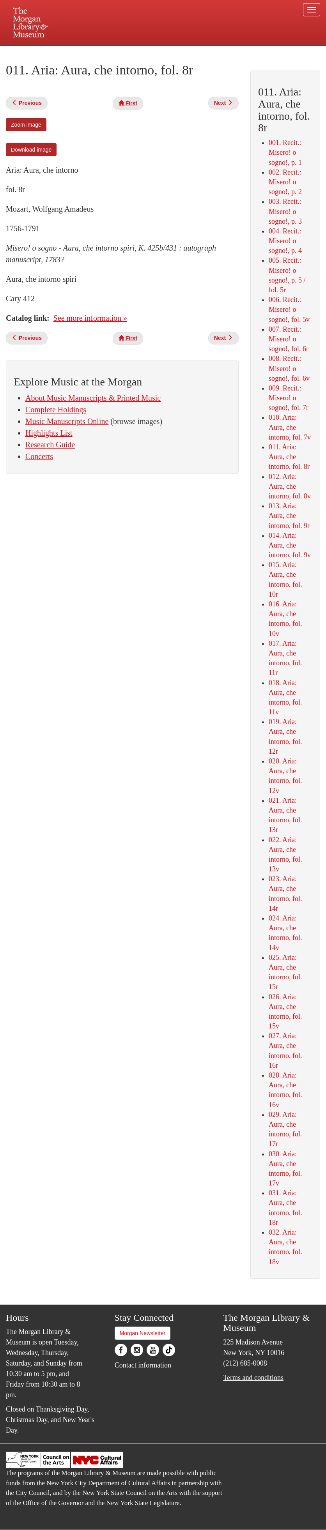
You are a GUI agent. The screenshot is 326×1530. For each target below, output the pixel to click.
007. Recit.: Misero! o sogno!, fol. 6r (288, 339)
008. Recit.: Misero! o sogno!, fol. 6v (289, 368)
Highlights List (49, 433)
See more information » (90, 318)
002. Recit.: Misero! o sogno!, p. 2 (285, 182)
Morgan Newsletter (143, 1333)
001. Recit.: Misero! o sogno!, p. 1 (285, 152)
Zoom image (26, 125)
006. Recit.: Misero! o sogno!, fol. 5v (289, 309)
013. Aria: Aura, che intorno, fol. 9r (289, 515)
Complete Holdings (55, 409)
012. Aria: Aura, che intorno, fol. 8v (290, 486)
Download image (31, 150)
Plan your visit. (70, 52)
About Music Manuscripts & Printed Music (93, 398)
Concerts (39, 456)
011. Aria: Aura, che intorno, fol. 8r (289, 456)
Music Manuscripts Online (66, 421)
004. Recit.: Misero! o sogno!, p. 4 (285, 240)
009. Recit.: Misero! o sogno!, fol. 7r (288, 398)
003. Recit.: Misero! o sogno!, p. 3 (285, 211)
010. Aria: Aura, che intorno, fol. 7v (290, 427)
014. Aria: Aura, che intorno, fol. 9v (290, 545)
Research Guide (50, 444)
